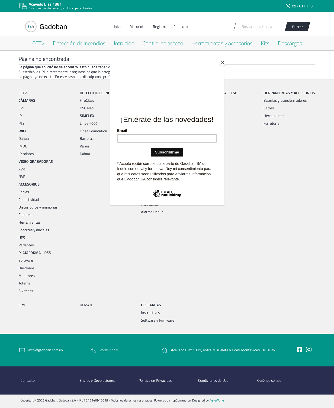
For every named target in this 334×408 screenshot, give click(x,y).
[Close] (222, 62)
